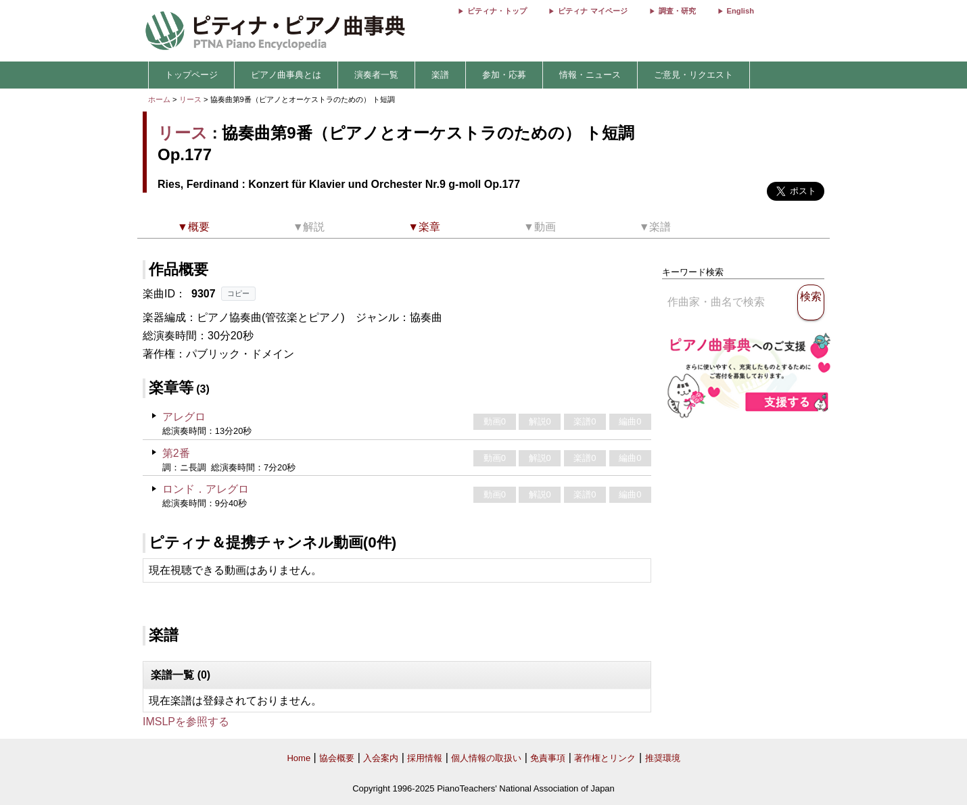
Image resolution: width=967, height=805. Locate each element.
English (740, 11)
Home (298, 758)
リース (190, 99)
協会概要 (336, 758)
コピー (238, 293)
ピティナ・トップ (497, 11)
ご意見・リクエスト (693, 75)
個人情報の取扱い (486, 758)
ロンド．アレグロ (205, 489)
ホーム (159, 99)
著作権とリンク (605, 758)
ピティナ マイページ (592, 11)
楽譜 (440, 75)
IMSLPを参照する (186, 721)
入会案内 (380, 758)
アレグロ (184, 416)
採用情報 (424, 758)
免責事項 (547, 758)
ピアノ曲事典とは (286, 75)
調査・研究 (677, 11)
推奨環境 (662, 758)
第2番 (176, 453)
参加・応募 (504, 75)
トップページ (191, 75)
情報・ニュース (590, 75)
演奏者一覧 (376, 75)
